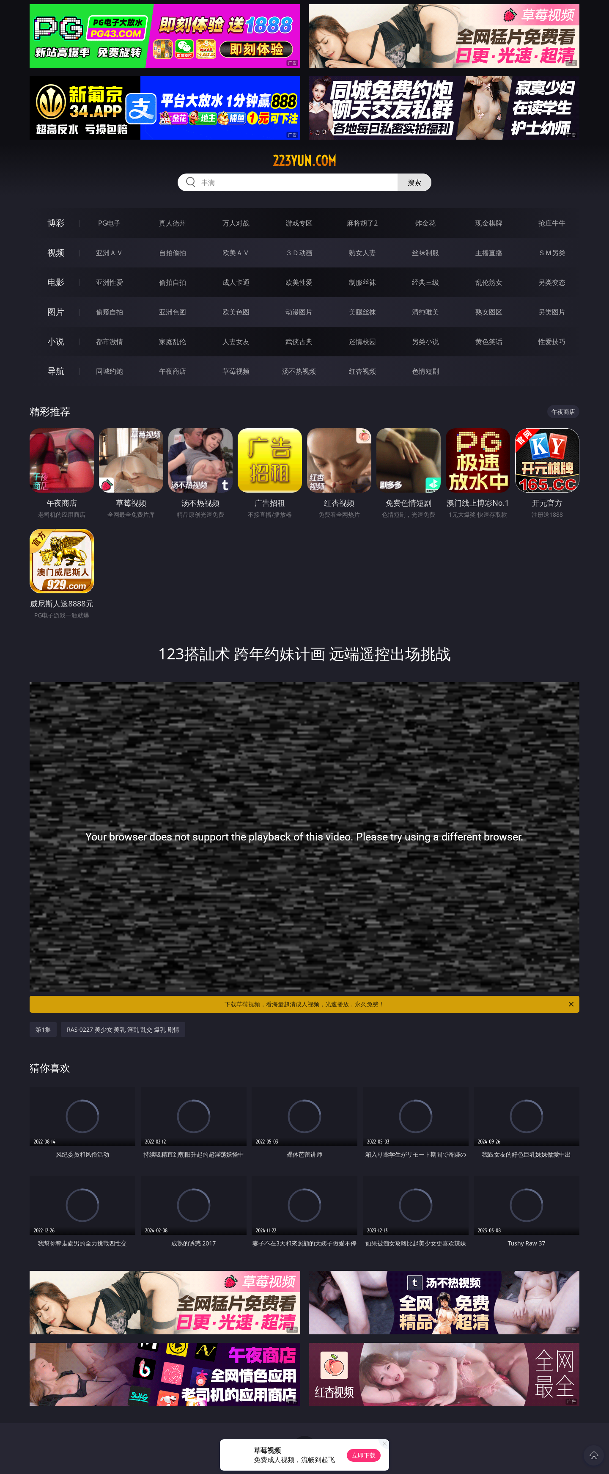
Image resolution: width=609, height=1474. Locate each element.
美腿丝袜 (362, 312)
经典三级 (425, 282)
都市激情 (109, 341)
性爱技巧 (551, 341)
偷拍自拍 (172, 282)
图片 (55, 311)
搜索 (414, 182)
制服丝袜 (362, 282)
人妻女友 (236, 341)
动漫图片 (299, 312)
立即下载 (364, 1455)
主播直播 (488, 252)
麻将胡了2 (362, 223)
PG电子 (109, 223)
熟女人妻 (362, 252)
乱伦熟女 (488, 282)
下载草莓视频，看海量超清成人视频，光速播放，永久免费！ (400, 1004)
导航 (55, 371)
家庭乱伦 (172, 341)
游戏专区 (299, 223)
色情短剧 (425, 371)
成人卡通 (236, 282)
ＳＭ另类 (551, 252)
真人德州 (172, 223)
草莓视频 (236, 371)
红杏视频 (362, 371)
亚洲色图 (172, 312)
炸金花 (425, 223)
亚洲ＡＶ (109, 252)
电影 (55, 282)
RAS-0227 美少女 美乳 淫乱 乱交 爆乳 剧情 (123, 1029)
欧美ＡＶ (236, 252)
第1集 (43, 1029)
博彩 (55, 223)
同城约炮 (109, 371)
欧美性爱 (299, 282)
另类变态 (551, 282)
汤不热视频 (299, 371)
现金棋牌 (488, 223)
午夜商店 (172, 371)
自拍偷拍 (172, 252)
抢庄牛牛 (551, 223)
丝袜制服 (425, 252)
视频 (55, 252)
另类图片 (551, 312)
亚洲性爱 (109, 282)
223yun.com (304, 160)
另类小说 (425, 341)
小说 (55, 341)
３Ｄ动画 (299, 252)
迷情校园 (362, 341)
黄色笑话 (488, 341)
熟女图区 (488, 312)
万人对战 (236, 223)
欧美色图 (236, 312)
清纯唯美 (425, 312)
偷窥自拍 (109, 312)
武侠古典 (299, 341)
